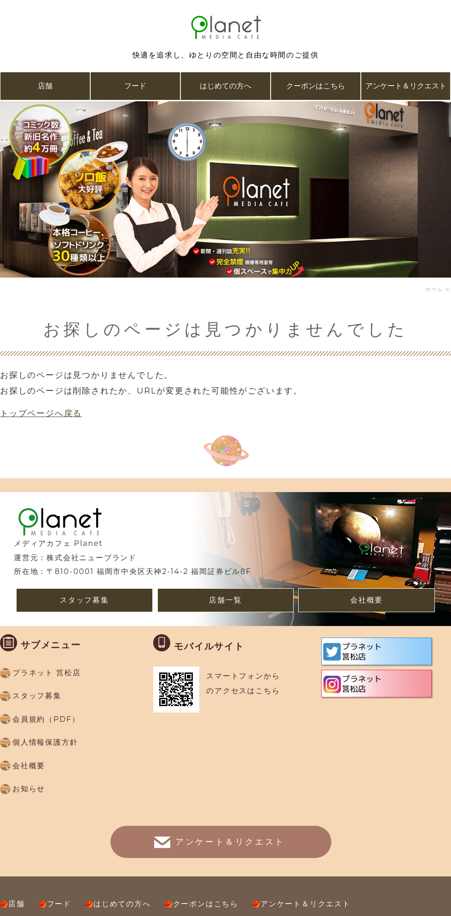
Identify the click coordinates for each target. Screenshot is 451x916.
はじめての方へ (225, 85)
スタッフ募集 (84, 600)
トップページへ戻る (41, 413)
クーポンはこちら (315, 85)
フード (135, 85)
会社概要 (366, 600)
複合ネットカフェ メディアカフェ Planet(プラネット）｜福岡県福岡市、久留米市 (225, 27)
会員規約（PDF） (46, 719)
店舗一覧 (225, 600)
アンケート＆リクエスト (405, 85)
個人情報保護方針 (45, 742)
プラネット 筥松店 (46, 672)
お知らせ (28, 788)
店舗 (45, 85)
